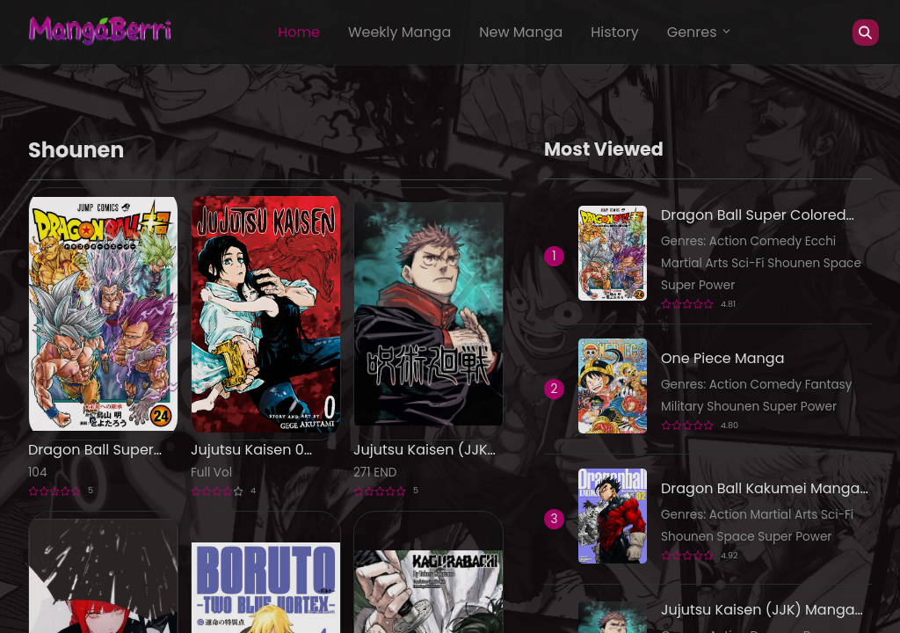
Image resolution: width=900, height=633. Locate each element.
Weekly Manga (399, 32)
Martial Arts (696, 263)
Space (842, 263)
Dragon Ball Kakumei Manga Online (760, 488)
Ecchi (821, 241)
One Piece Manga (723, 358)
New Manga (520, 32)
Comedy (778, 241)
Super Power (698, 285)
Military (684, 406)
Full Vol (211, 472)
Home (299, 32)
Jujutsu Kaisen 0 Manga (247, 450)
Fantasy (829, 384)
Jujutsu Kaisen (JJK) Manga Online (423, 450)
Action (730, 241)
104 (37, 472)
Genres (699, 32)
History (614, 32)
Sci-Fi (749, 263)
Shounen (795, 263)
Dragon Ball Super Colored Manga (91, 450)
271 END (374, 472)
